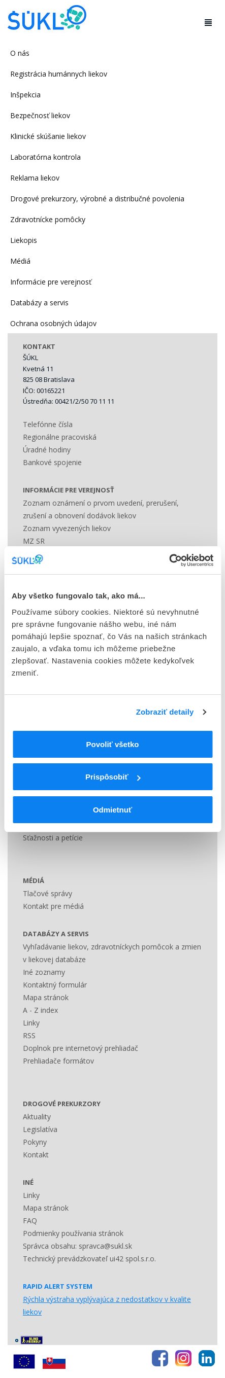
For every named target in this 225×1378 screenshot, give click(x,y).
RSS (29, 1035)
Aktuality (37, 1116)
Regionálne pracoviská (60, 437)
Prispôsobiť (113, 776)
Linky (31, 1023)
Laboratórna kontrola (45, 157)
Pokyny (35, 1142)
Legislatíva (40, 1129)
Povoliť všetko (112, 744)
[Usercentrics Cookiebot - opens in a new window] (168, 560)
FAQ (30, 1220)
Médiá (20, 261)
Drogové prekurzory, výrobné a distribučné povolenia (97, 198)
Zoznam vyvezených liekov (67, 528)
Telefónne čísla (48, 424)
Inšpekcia (25, 94)
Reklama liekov (34, 178)
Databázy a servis (39, 302)
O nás (19, 53)
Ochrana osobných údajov (53, 323)
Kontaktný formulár (55, 985)
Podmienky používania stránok (73, 1233)
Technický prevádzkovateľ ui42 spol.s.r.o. (89, 1258)
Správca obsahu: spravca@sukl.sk (77, 1246)
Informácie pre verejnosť (50, 282)
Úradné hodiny (47, 449)
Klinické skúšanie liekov (48, 136)
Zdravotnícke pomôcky (47, 219)
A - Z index (40, 1010)
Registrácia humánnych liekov (58, 74)
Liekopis (23, 240)
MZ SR (34, 541)
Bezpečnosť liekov (40, 115)
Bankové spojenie (52, 462)
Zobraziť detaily (165, 712)
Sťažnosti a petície (53, 837)
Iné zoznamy (44, 972)
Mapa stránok (46, 997)
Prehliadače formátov (58, 1061)
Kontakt (36, 1154)
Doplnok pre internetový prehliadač (80, 1048)
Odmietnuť (112, 809)
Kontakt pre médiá (53, 906)
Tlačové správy (47, 893)
